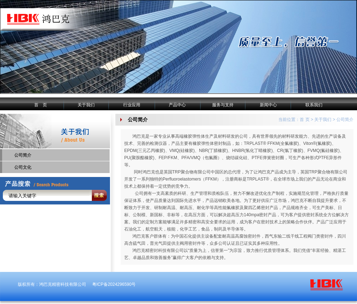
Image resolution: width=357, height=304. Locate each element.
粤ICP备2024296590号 (114, 284)
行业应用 (131, 104)
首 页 (40, 104)
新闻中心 (268, 104)
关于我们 (86, 104)
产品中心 (177, 104)
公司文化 (22, 167)
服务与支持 (222, 104)
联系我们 (313, 104)
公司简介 (22, 155)
